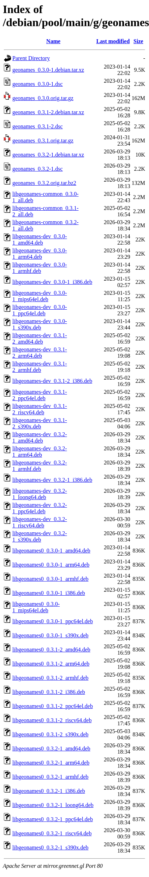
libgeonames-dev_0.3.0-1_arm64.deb (39, 253)
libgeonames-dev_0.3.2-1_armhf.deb (39, 466)
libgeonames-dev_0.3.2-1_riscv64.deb (39, 522)
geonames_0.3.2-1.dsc (37, 169)
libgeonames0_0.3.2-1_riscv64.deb (51, 833)
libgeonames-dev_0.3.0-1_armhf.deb (39, 268)
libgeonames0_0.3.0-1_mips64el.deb (36, 607)
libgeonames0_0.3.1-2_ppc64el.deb (52, 706)
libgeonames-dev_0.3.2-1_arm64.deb (39, 451)
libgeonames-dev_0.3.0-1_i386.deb (52, 282)
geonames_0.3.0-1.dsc (37, 84)
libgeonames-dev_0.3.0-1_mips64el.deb (39, 296)
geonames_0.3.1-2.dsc (37, 126)
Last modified (113, 41)
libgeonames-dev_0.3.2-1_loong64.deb (39, 494)
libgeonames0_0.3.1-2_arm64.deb (50, 664)
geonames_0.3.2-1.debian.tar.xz (48, 155)
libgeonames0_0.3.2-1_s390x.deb (50, 847)
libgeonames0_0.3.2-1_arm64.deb (50, 763)
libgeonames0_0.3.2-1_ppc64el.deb (52, 819)
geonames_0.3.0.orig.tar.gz (42, 98)
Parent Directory (31, 58)
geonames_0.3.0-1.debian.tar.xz (48, 70)
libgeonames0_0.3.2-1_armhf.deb (50, 777)
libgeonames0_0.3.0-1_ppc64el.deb (52, 621)
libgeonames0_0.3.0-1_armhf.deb (50, 579)
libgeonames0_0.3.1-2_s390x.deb (50, 734)
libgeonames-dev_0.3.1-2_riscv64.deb (39, 409)
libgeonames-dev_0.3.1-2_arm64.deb (39, 352)
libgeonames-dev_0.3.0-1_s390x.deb (39, 324)
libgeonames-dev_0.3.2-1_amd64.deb (39, 437)
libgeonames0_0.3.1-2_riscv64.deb (51, 720)
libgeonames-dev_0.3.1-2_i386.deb (52, 381)
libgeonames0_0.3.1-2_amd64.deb (51, 650)
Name (53, 41)
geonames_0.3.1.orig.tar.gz (42, 141)
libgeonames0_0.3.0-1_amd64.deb (51, 551)
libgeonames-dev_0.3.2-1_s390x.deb (39, 536)
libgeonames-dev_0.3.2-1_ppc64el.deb (39, 508)
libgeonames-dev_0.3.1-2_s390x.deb (39, 423)
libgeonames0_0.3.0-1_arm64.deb (50, 565)
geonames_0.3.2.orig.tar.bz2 (44, 183)
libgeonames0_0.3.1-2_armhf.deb (50, 678)
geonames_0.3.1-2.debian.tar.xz (48, 112)
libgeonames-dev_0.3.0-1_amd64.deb (39, 239)
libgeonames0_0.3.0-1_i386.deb (48, 593)
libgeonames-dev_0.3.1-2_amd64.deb (39, 338)
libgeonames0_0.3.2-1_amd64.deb (51, 749)
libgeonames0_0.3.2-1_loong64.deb (53, 805)
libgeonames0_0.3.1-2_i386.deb (48, 692)
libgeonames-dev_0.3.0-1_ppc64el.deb (39, 310)
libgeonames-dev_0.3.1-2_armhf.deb (39, 367)
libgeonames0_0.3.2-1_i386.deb (48, 791)
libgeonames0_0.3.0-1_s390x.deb (50, 635)
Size (138, 41)
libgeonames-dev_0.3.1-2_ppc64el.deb (39, 395)
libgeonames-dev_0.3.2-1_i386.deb (52, 480)
